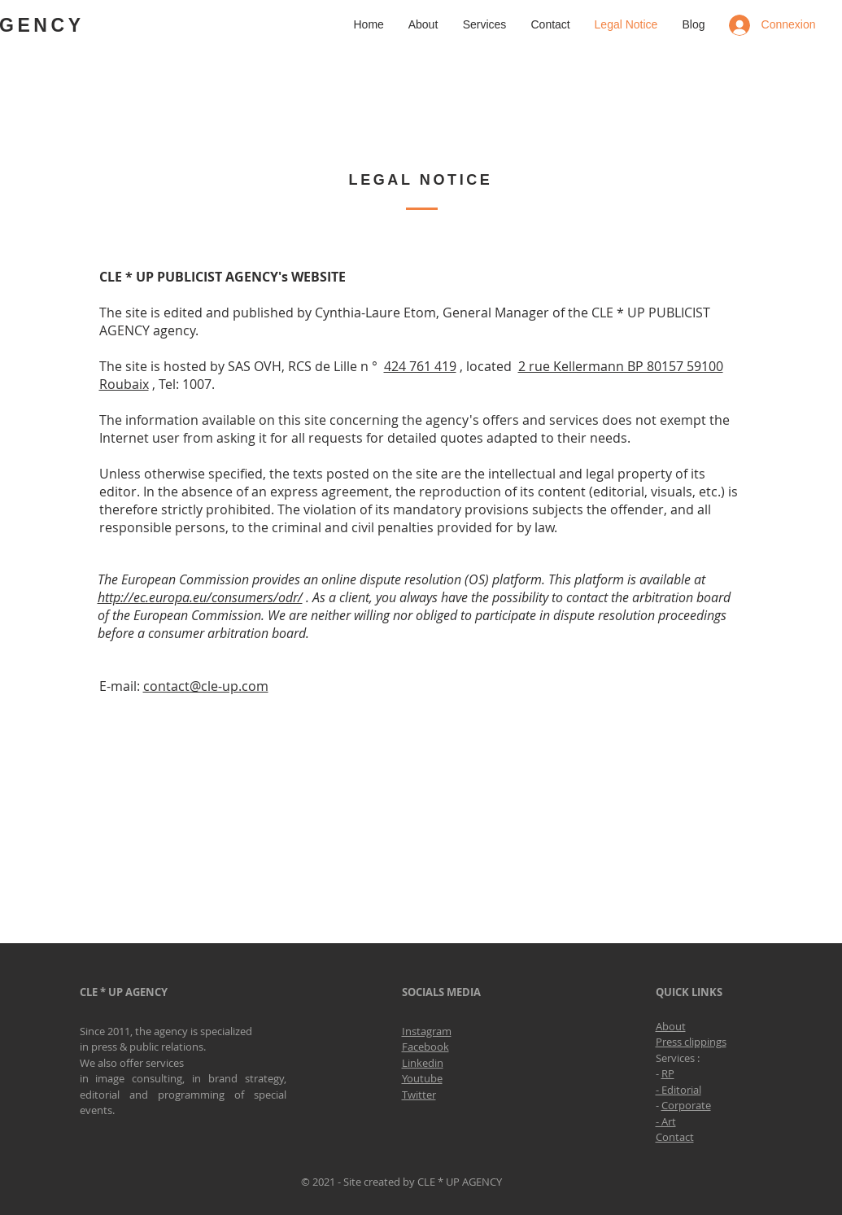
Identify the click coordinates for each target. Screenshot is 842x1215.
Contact (675, 1137)
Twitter (419, 1094)
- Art (666, 1121)
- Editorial (678, 1089)
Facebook (425, 1046)
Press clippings (691, 1041)
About (671, 1026)
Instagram (427, 1031)
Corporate (686, 1105)
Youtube (422, 1078)
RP (667, 1073)
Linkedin (422, 1062)
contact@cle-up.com (205, 686)
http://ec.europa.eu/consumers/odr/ (200, 597)
